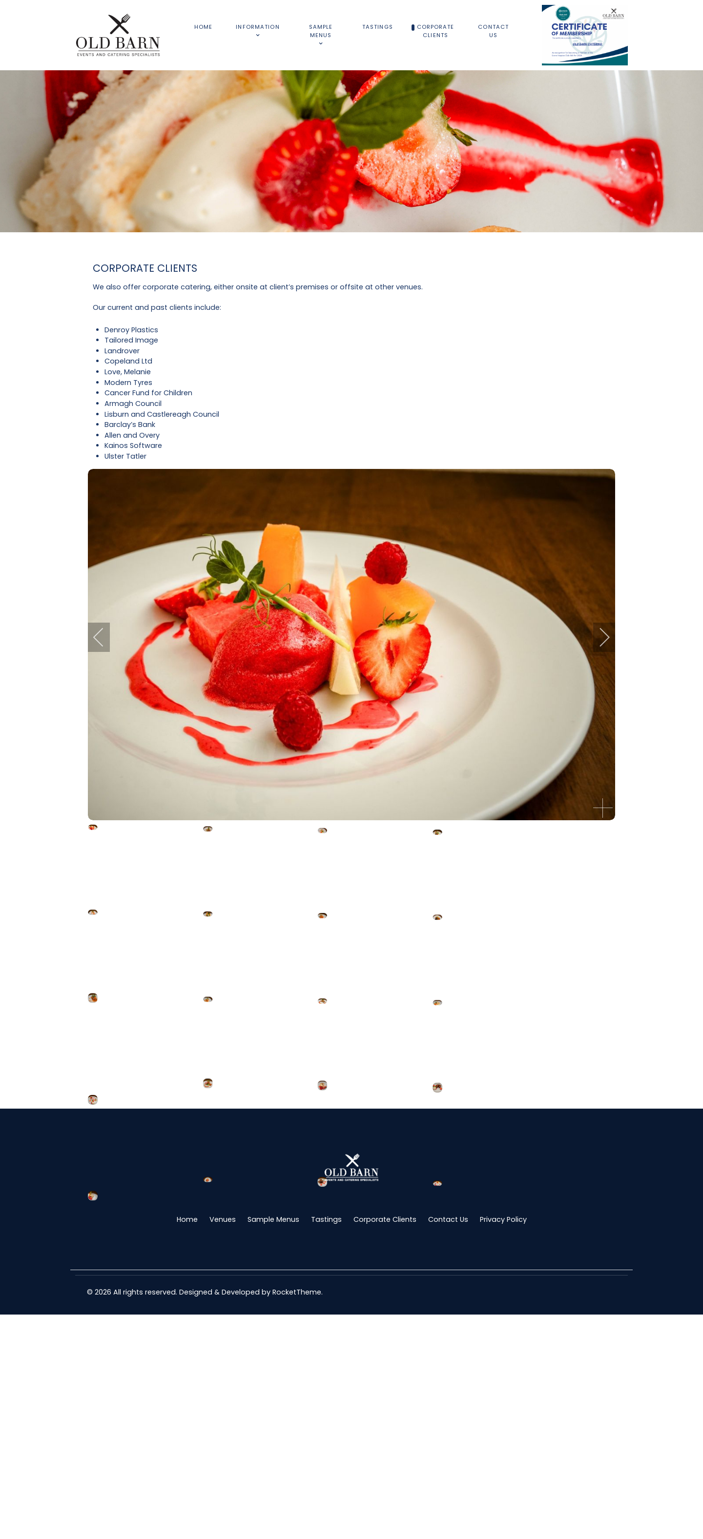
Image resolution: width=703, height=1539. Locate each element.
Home (187, 1444)
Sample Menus (273, 1444)
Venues (222, 1444)
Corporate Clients (384, 1444)
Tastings (326, 1444)
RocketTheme (296, 1516)
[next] (598, 637)
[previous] (105, 637)
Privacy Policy (503, 1444)
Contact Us (448, 1444)
